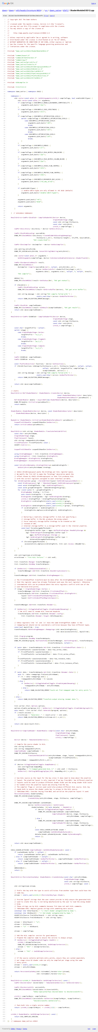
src (46, 10)
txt (89, 1029)
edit (52, 16)
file (46, 16)
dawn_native (55, 10)
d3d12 (65, 10)
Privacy (18, 1029)
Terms (25, 1029)
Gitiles (13, 1029)
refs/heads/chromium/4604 (28, 10)
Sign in (93, 3)
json (94, 1029)
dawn (4, 10)
